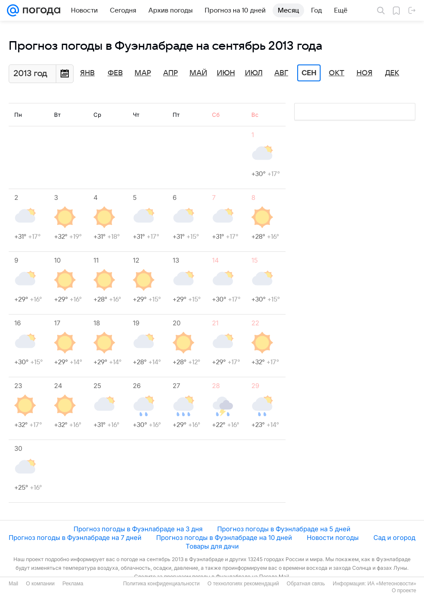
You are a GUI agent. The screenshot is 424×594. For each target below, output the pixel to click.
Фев (115, 73)
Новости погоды (333, 537)
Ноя (365, 73)
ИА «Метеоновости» (391, 584)
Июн (226, 73)
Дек (392, 73)
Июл (254, 73)
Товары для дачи (212, 546)
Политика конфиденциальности (161, 584)
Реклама (72, 584)
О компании (40, 584)
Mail (13, 584)
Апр (170, 73)
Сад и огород (394, 537)
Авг (281, 73)
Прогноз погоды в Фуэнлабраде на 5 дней (283, 529)
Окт (336, 73)
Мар (143, 73)
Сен (309, 73)
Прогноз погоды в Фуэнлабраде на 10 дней (224, 537)
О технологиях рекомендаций (243, 584)
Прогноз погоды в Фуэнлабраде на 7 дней (75, 537)
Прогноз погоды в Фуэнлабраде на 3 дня (138, 529)
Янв (87, 73)
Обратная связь (306, 584)
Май (198, 73)
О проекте (404, 591)
